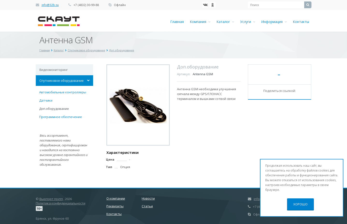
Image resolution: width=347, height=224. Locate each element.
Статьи (147, 206)
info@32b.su (50, 5)
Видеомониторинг (53, 69)
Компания (200, 21)
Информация (274, 21)
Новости (148, 198)
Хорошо (300, 204)
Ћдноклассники (212, 5)
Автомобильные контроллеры (62, 92)
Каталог (225, 21)
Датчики (45, 100)
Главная (177, 21)
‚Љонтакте (205, 5)
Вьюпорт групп (51, 199)
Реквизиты (115, 206)
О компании (115, 198)
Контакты (301, 21)
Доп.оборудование (54, 108)
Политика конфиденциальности (60, 203)
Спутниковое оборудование (61, 80)
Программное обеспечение (60, 117)
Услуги (247, 21)
